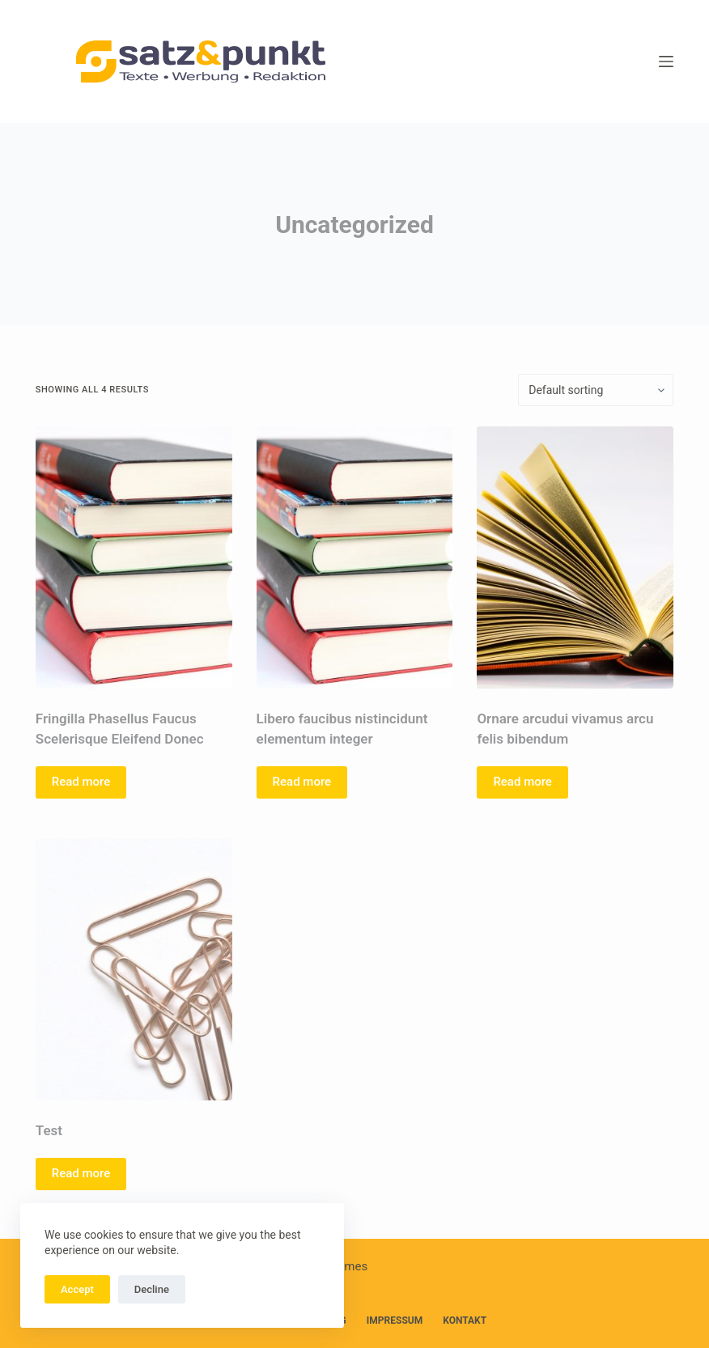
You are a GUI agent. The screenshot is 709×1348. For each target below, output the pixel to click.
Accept (77, 1289)
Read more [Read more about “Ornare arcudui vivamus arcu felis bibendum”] (522, 781)
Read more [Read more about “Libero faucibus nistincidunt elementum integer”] (302, 781)
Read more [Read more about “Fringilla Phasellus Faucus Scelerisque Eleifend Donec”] (81, 781)
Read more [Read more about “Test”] (81, 1173)
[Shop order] (595, 390)
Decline (151, 1289)
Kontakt (464, 1320)
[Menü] (666, 61)
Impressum (394, 1320)
